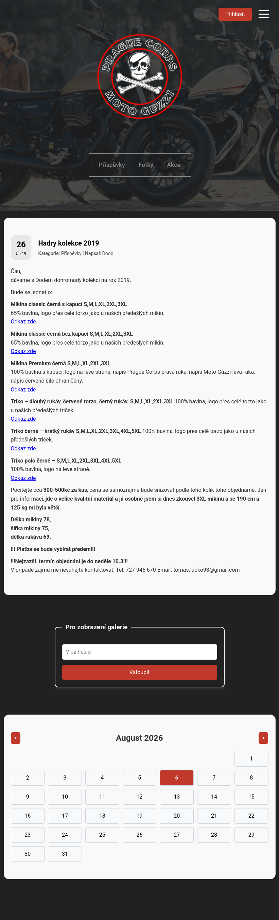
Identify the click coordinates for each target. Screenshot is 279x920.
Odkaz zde (23, 321)
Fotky (146, 165)
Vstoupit (139, 672)
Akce (173, 165)
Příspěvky (112, 165)
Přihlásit (235, 14)
